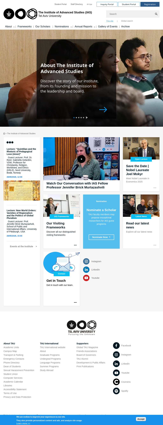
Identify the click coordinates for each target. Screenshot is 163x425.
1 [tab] (73, 118)
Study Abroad (46, 370)
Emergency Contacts (14, 359)
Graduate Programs (50, 355)
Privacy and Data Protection (17, 397)
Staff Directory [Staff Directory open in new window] (77, 4)
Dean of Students (12, 366)
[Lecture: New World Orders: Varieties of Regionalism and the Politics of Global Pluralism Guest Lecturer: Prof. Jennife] (22, 221)
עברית (89, 4)
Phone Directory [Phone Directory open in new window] (11, 362)
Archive (125, 26)
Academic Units (11, 347)
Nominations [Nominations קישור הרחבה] (62, 26)
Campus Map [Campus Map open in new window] (10, 351)
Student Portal (60, 4)
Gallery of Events (107, 26)
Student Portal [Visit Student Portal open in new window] (129, 4)
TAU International (49, 343)
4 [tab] (81, 118)
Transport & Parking (13, 355)
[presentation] (87, 118)
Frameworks (25, 26)
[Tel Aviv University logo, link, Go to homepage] (48, 15)
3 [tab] (78, 118)
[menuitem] (60, 4)
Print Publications (85, 366)
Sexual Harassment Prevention (19, 370)
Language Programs (50, 362)
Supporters (83, 343)
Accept (140, 419)
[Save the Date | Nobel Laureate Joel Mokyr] (141, 164)
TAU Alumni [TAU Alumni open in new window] (82, 359)
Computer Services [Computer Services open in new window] (13, 378)
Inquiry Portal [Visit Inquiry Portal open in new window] (106, 4)
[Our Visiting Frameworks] (61, 222)
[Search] (132, 14)
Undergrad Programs (50, 359)
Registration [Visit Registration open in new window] (150, 4)
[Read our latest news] (141, 222)
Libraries (8, 385)
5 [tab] (83, 118)
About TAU (9, 343)
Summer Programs (49, 366)
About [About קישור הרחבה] (8, 26)
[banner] (81, 15)
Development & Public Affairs (91, 362)
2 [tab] (76, 118)
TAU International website (52, 347)
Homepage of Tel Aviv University (4, 133)
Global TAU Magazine (87, 347)
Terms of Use (10, 393)
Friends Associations (87, 351)
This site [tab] (109, 21)
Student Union (11, 374)
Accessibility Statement (15, 389)
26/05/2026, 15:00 (14, 236)
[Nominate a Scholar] (101, 237)
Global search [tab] (127, 21)
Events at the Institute (22, 246)
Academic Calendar (13, 381)
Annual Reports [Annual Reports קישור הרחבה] (83, 26)
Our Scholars (43, 26)
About (43, 351)
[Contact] (61, 279)
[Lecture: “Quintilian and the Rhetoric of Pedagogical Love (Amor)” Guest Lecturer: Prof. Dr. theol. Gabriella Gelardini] (22, 161)
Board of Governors (86, 355)
